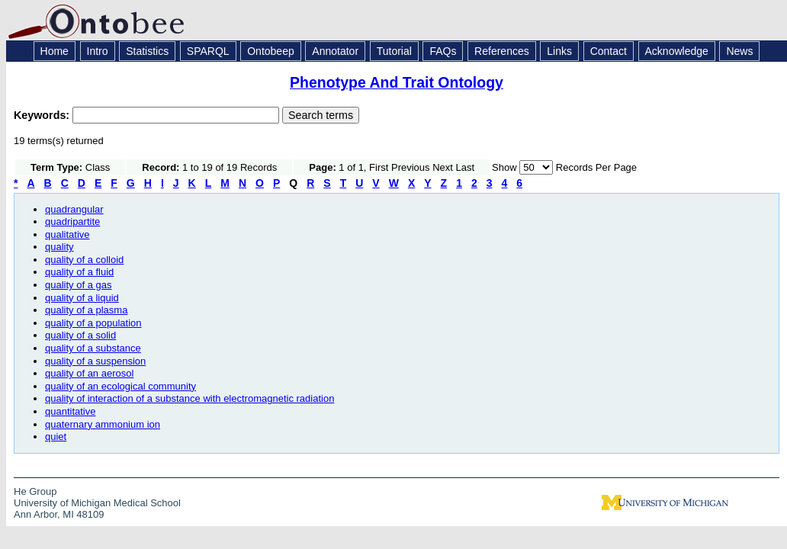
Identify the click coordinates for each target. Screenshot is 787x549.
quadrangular (74, 209)
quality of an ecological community (120, 386)
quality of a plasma (86, 310)
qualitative (67, 234)
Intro (97, 51)
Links (559, 51)
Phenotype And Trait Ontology (396, 82)
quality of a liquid (82, 297)
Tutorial (394, 51)
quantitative (70, 411)
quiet (55, 436)
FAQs (442, 51)
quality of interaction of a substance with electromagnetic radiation (189, 398)
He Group (35, 491)
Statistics (147, 51)
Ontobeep (270, 51)
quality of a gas (78, 285)
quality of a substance (93, 348)
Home (54, 51)
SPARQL (208, 51)
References (501, 51)
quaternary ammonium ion (102, 424)
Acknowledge (676, 51)
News (739, 51)
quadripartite (72, 221)
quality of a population (93, 323)
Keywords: (43, 115)
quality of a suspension (95, 361)
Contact (608, 51)
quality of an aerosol (89, 373)
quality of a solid (80, 335)
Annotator (335, 51)
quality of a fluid (79, 272)
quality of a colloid (84, 259)
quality (59, 246)
